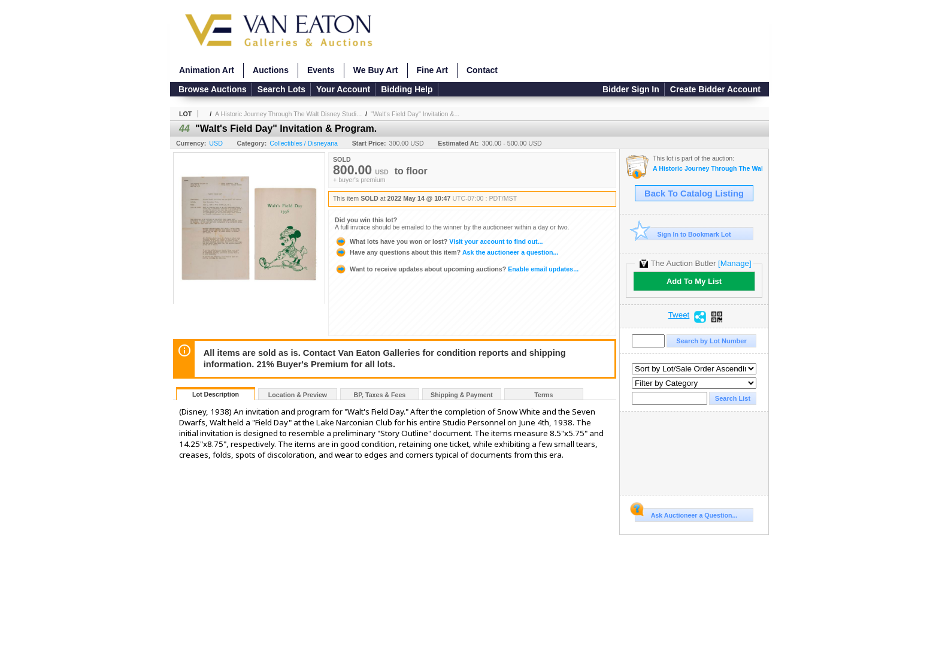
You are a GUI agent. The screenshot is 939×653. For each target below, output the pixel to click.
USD (216, 143)
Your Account (343, 89)
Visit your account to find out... (439, 241)
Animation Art (206, 70)
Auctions (271, 70)
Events (321, 70)
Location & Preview (297, 394)
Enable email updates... (456, 269)
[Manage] (734, 263)
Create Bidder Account (715, 89)
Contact (482, 70)
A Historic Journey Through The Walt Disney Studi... (288, 113)
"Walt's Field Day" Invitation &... (415, 113)
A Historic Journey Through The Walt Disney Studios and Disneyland (707, 168)
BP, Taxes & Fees (380, 394)
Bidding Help (406, 89)
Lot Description (215, 394)
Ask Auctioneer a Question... (686, 513)
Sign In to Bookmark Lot (683, 234)
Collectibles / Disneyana (303, 143)
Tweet (679, 315)
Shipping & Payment (462, 394)
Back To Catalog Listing (694, 193)
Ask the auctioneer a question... (446, 252)
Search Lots (281, 89)
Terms (543, 394)
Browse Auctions (212, 89)
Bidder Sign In (630, 89)
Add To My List (694, 281)
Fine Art (432, 70)
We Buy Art (375, 70)
